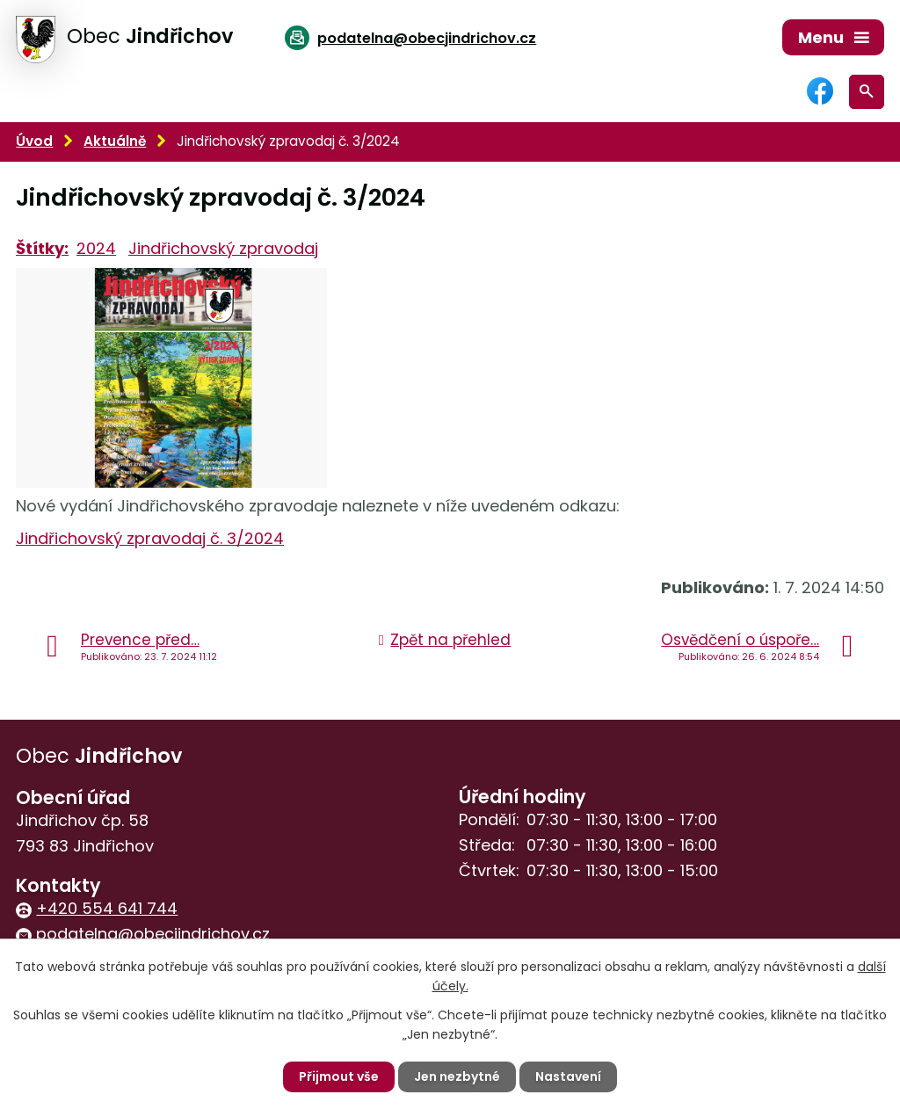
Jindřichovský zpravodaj (223, 248)
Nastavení (568, 1076)
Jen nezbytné (457, 1076)
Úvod (34, 141)
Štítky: (42, 248)
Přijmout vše (339, 1076)
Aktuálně (114, 141)
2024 (96, 248)
